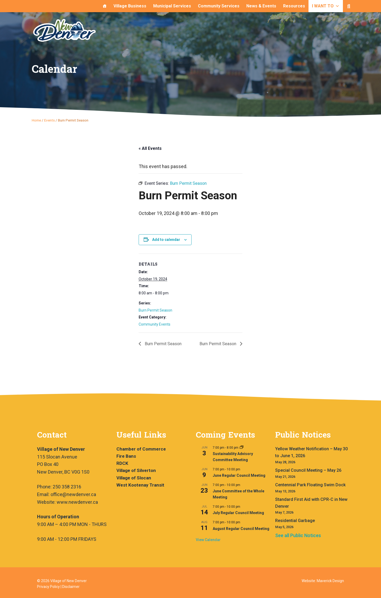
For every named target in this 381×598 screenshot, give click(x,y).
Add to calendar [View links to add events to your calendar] (166, 239)
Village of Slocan (133, 477)
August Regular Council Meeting (241, 529)
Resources (294, 5)
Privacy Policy (48, 586)
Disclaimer (71, 586)
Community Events (154, 324)
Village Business (130, 5)
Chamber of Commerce (141, 449)
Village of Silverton (136, 470)
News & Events (261, 5)
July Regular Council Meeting (238, 513)
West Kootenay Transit (140, 485)
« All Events (150, 148)
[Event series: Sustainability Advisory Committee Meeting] (241, 447)
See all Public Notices (298, 535)
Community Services (218, 5)
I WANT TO (325, 5)
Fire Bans (126, 456)
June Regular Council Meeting (239, 475)
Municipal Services (172, 5)
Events (49, 120)
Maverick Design (330, 581)
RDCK (122, 463)
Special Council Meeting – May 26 (308, 470)
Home (36, 120)
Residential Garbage (295, 520)
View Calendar (208, 540)
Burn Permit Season (155, 310)
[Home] (104, 6)
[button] (349, 6)
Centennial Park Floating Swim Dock (310, 484)
